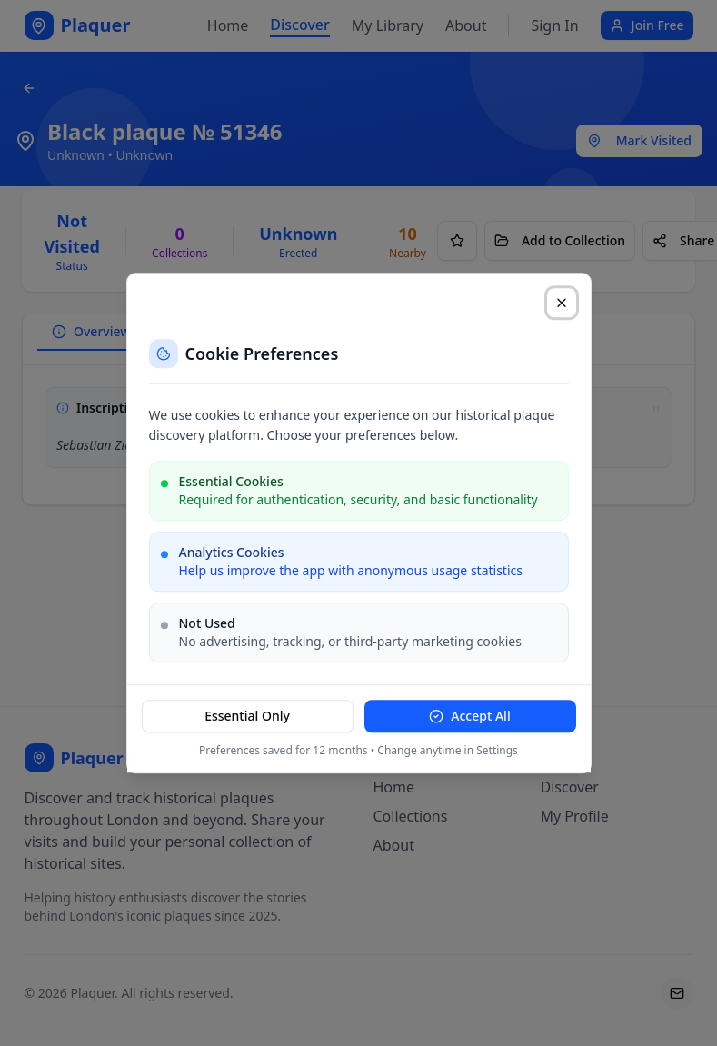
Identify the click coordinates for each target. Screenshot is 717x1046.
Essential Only (247, 715)
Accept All (469, 715)
